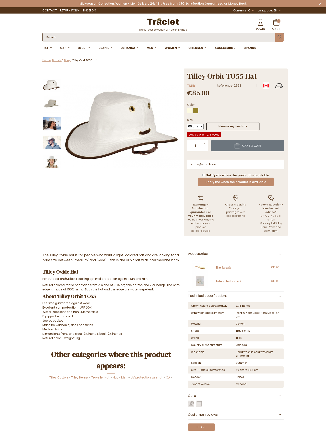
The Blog (89, 10)
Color (191, 105)
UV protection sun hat (147, 377)
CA (168, 377)
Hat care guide (200, 231)
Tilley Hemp (79, 377)
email (271, 219)
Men (124, 377)
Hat (115, 377)
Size (190, 120)
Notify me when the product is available (235, 182)
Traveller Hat (100, 377)
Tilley (191, 85)
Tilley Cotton (58, 377)
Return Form (69, 10)
